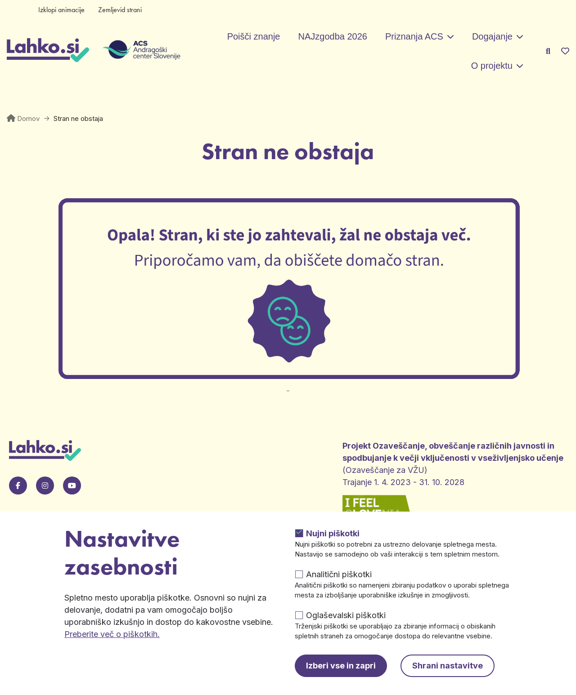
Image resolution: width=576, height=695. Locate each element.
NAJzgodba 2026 (332, 36)
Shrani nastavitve (447, 665)
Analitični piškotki (339, 574)
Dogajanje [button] (492, 36)
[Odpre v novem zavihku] (288, 382)
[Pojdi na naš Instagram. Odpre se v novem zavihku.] (45, 486)
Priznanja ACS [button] (414, 36)
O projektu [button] (492, 66)
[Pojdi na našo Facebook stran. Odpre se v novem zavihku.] (18, 486)
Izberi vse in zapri (341, 665)
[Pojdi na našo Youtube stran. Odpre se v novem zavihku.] (72, 486)
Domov (28, 118)
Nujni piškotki (333, 533)
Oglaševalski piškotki (346, 615)
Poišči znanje (253, 36)
